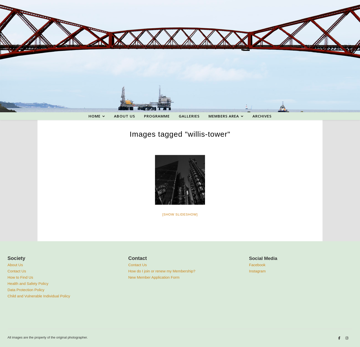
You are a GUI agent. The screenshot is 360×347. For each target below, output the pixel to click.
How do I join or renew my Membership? (161, 271)
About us (124, 116)
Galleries (189, 116)
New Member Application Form (154, 277)
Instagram (257, 271)
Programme (157, 116)
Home (94, 116)
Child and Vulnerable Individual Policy (39, 296)
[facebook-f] (339, 338)
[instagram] (347, 338)
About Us (15, 265)
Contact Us (17, 271)
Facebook (257, 265)
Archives (262, 116)
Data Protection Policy (26, 290)
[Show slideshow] (180, 214)
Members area (223, 116)
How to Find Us (20, 277)
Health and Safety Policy (28, 283)
